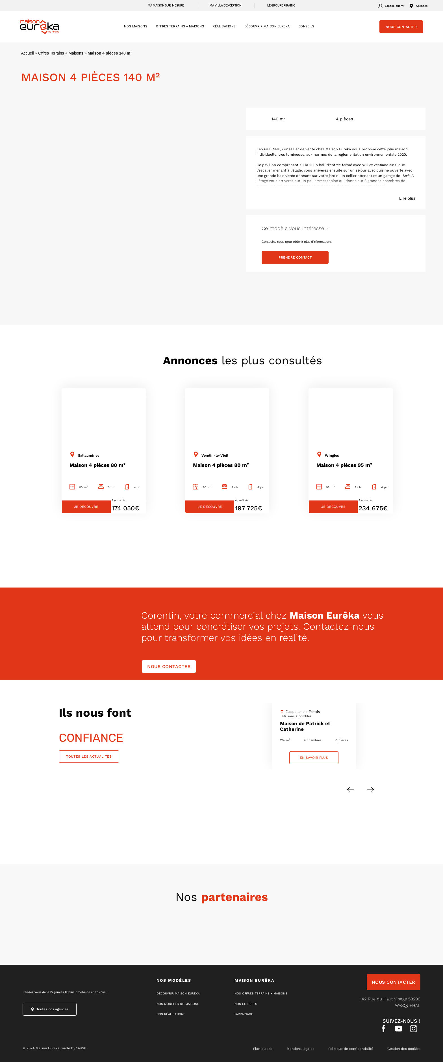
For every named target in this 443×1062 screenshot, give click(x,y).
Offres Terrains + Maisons (60, 53)
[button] (350, 789)
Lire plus (407, 198)
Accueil (27, 53)
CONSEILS (306, 26)
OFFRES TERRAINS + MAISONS (180, 26)
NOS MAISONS (135, 26)
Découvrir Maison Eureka (267, 26)
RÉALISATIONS (224, 26)
